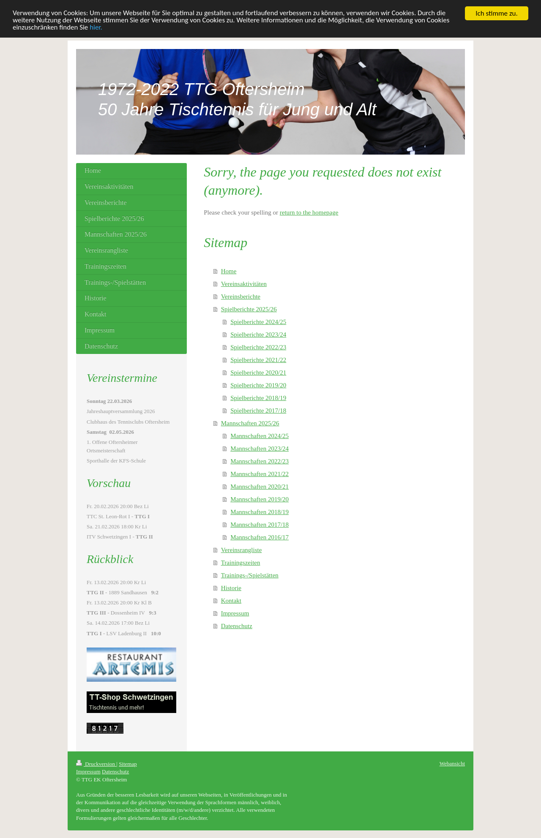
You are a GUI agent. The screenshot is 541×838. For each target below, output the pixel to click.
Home (229, 270)
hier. (96, 27)
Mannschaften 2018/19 (259, 511)
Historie (231, 587)
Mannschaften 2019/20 (259, 498)
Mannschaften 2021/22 (259, 473)
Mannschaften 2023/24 (259, 448)
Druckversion (96, 764)
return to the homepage (309, 212)
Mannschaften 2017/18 (259, 524)
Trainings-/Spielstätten (250, 574)
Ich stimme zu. (496, 13)
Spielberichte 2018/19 (258, 397)
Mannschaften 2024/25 (259, 435)
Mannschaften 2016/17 (259, 536)
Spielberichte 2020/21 (258, 372)
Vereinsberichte (240, 296)
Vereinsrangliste (241, 549)
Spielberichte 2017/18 (258, 410)
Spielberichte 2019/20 (258, 384)
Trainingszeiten (240, 562)
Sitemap (128, 764)
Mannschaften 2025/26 (250, 422)
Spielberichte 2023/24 (258, 334)
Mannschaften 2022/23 (259, 460)
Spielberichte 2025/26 (249, 308)
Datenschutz (236, 625)
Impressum (235, 612)
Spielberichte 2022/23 (258, 346)
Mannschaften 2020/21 (259, 486)
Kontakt (231, 600)
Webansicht (452, 763)
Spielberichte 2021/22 (258, 359)
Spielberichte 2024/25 (258, 321)
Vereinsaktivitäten (244, 283)
